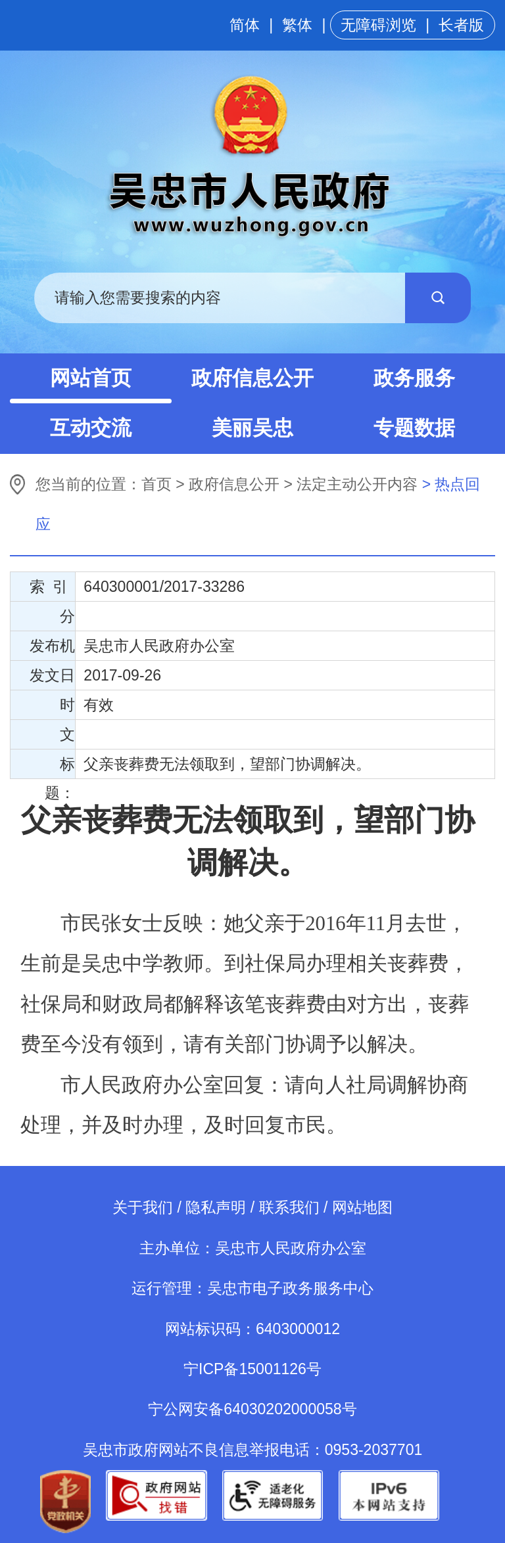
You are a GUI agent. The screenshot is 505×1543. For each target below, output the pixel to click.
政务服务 (414, 378)
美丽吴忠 (252, 427)
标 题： (60, 766)
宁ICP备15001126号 (252, 1368)
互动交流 (91, 427)
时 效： (60, 707)
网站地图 (362, 1207)
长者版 (461, 25)
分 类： (60, 619)
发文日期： (52, 678)
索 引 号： (52, 589)
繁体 (297, 25)
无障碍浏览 (378, 25)
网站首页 (91, 378)
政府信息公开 (252, 378)
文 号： (60, 737)
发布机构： (52, 648)
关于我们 (142, 1207)
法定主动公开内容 (357, 484)
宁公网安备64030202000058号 (252, 1409)
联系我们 (289, 1207)
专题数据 (414, 427)
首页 (156, 484)
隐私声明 (215, 1207)
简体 (244, 25)
